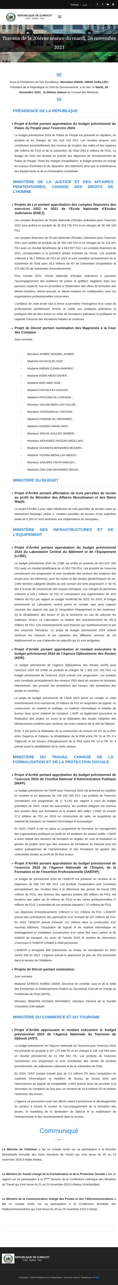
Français (75, 4)
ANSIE (96, 1277)
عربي (84, 4)
